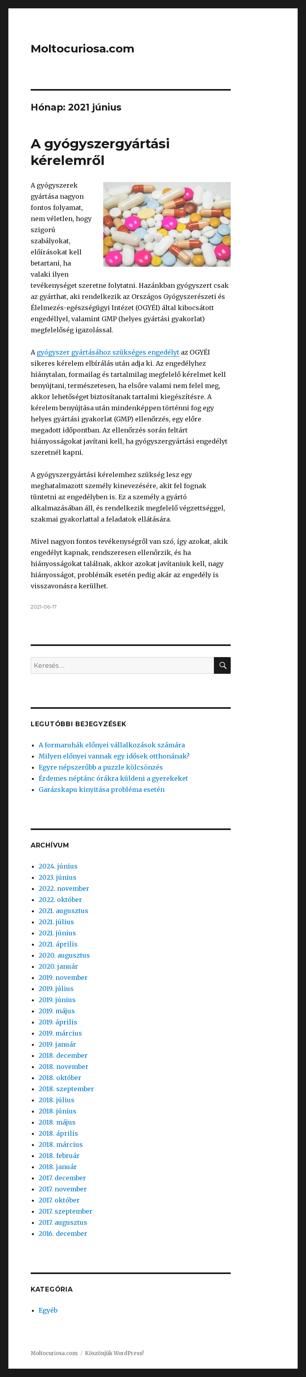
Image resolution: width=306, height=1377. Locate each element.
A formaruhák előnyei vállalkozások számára (112, 745)
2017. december (62, 1178)
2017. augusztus (63, 1222)
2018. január (58, 1167)
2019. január (57, 1044)
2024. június (58, 866)
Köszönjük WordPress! (114, 1353)
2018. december (63, 1055)
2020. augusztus (64, 955)
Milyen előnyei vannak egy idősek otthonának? (114, 756)
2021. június (57, 933)
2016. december (63, 1233)
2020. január (58, 966)
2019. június (57, 1000)
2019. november (63, 977)
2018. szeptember (66, 1089)
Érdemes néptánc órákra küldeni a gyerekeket (113, 778)
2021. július (56, 922)
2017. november (63, 1189)
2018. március (61, 1144)
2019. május (57, 1011)
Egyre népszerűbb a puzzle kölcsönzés (101, 767)
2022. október (60, 900)
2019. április (58, 1022)
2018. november (63, 1067)
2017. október (59, 1200)
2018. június (57, 1111)
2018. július (57, 1100)
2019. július (56, 989)
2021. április (58, 944)
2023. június (57, 877)
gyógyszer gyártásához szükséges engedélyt (108, 352)
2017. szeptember (65, 1211)
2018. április (58, 1133)
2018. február (59, 1156)
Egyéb (48, 1310)
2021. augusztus (63, 911)
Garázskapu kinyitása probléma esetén (102, 789)
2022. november (64, 888)
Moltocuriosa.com (82, 48)
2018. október (60, 1078)
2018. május (57, 1122)
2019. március (60, 1033)
